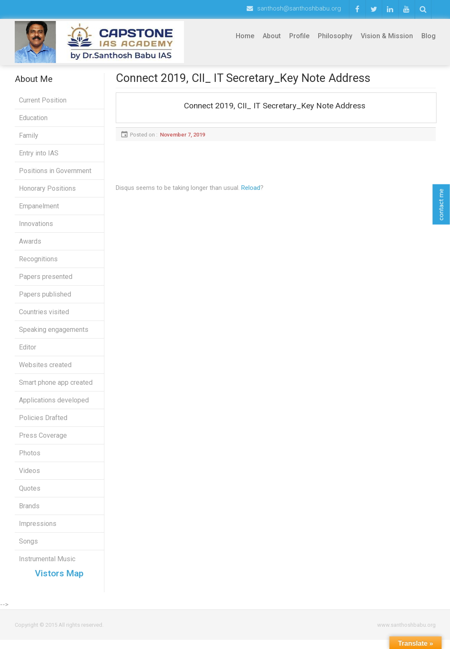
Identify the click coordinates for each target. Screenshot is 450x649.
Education (33, 122)
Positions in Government (55, 175)
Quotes (29, 493)
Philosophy (335, 36)
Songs (28, 546)
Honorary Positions (47, 193)
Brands (29, 511)
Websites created (45, 369)
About (272, 36)
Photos (29, 458)
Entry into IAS (39, 158)
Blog (428, 36)
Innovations (36, 228)
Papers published (45, 299)
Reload (250, 192)
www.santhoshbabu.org (406, 634)
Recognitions (38, 264)
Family (28, 140)
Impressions (37, 528)
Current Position (43, 105)
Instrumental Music (47, 564)
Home (245, 36)
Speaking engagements (53, 334)
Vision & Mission (387, 36)
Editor (27, 352)
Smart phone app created (56, 387)
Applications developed (54, 405)
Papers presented (45, 281)
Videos (29, 475)
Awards (30, 246)
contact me (441, 204)
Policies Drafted (43, 422)
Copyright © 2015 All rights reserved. (59, 634)
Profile (299, 36)
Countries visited (44, 317)
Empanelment (39, 211)
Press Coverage (43, 440)
